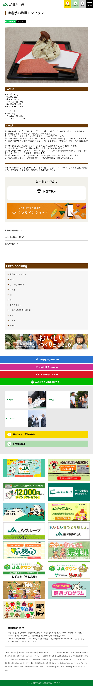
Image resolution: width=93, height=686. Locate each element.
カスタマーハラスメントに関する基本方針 (40, 656)
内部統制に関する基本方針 (28, 652)
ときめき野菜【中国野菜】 (19, 310)
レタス (11, 320)
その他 (11, 326)
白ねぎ (11, 290)
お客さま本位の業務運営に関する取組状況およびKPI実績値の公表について (50, 663)
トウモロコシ (14, 305)
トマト (11, 315)
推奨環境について (17, 641)
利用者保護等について (46, 652)
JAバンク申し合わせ (64, 666)
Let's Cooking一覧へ (14, 237)
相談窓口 (75, 3)
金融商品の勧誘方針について (21, 659)
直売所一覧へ (10, 244)
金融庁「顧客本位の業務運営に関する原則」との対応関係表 (34, 666)
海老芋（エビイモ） (17, 274)
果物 (10, 279)
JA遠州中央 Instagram (49, 367)
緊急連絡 (67, 3)
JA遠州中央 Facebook (49, 360)
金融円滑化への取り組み (41, 659)
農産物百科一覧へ (12, 230)
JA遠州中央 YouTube (49, 374)
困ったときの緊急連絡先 (24, 434)
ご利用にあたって (10, 652)
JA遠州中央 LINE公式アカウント (49, 382)
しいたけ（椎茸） (16, 285)
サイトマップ (77, 666)
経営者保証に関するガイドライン (63, 659)
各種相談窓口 (19, 444)
